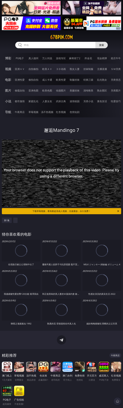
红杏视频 (61, 112)
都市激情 (20, 101)
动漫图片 (61, 90)
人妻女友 (47, 101)
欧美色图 (47, 90)
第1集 (7, 220)
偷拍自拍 (33, 79)
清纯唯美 (88, 90)
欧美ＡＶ (47, 69)
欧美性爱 (61, 79)
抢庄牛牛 (116, 58)
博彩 (8, 58)
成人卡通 (47, 79)
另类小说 (88, 101)
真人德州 (33, 58)
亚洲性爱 (20, 79)
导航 (8, 112)
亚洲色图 (33, 90)
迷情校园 (75, 101)
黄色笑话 (102, 101)
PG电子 (20, 58)
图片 (8, 90)
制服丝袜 (75, 79)
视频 (8, 69)
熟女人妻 (75, 69)
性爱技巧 (116, 101)
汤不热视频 (47, 112)
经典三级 (88, 79)
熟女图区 (102, 90)
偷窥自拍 (20, 90)
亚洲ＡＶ (20, 69)
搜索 (101, 45)
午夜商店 (20, 112)
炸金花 (88, 58)
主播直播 (102, 69)
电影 (8, 80)
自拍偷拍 (33, 69)
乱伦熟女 (102, 79)
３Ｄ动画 (61, 69)
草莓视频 (33, 112)
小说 (8, 101)
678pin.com (61, 37)
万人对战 (47, 58)
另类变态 (116, 79)
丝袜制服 (88, 69)
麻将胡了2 (74, 58)
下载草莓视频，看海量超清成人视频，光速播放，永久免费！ (76, 211)
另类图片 (116, 90)
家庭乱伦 (33, 101)
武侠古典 (61, 101)
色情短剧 (75, 112)
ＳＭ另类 (116, 69)
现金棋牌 (102, 58)
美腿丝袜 (75, 90)
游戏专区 (61, 58)
